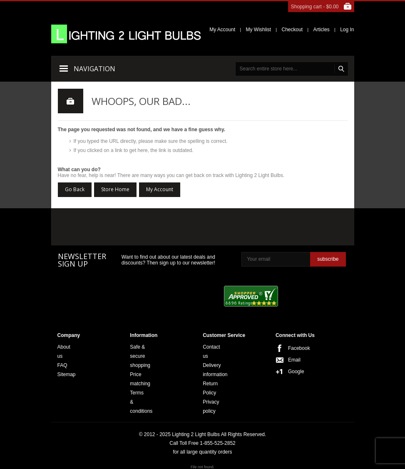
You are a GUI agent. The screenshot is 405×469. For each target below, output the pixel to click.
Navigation (94, 68)
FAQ (62, 365)
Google (290, 371)
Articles (321, 29)
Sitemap (66, 374)
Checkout (292, 29)
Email (290, 360)
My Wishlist (258, 29)
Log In (347, 29)
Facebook (290, 348)
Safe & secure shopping (140, 356)
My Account (222, 29)
